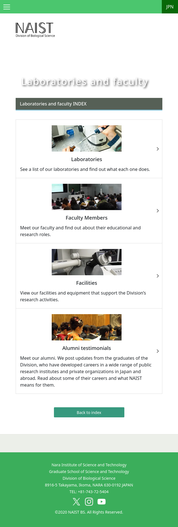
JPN (170, 7)
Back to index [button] (89, 412)
